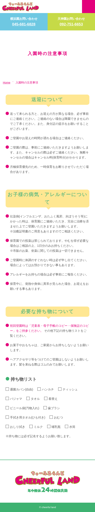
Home (6, 82)
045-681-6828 (23, 24)
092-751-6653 (71, 24)
